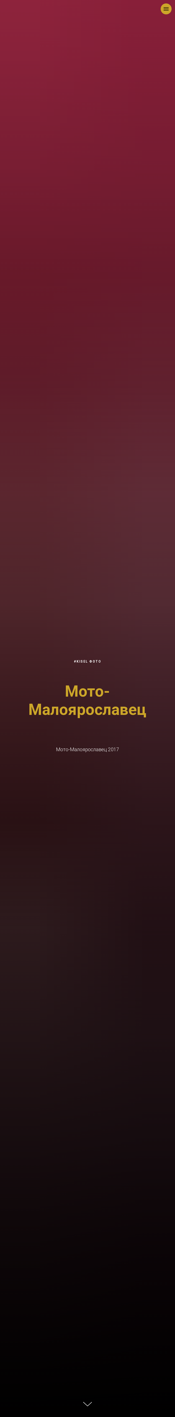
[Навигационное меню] (166, 9)
